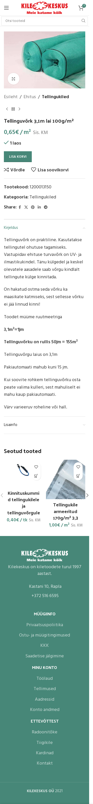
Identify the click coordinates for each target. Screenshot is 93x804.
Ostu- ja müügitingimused (44, 635)
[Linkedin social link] (39, 207)
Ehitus (30, 97)
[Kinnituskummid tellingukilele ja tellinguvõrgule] (23, 473)
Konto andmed (44, 709)
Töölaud (44, 678)
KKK (44, 645)
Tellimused (45, 688)
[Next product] (19, 109)
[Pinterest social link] (32, 207)
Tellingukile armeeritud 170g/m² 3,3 (65, 511)
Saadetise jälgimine (44, 655)
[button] (36, 475)
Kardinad (44, 752)
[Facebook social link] (20, 207)
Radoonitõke (44, 731)
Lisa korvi (18, 157)
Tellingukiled (55, 97)
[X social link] (26, 207)
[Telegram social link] (45, 207)
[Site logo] (44, 8)
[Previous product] (7, 109)
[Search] (44, 21)
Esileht (11, 97)
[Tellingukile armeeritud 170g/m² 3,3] (66, 479)
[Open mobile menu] (6, 8)
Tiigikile (44, 742)
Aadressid (44, 699)
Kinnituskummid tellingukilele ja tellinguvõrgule (23, 503)
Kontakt (45, 763)
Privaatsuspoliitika (44, 624)
